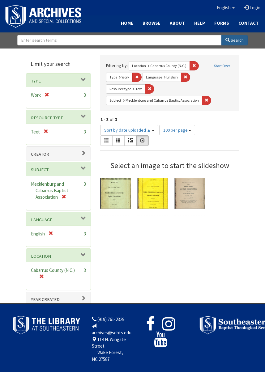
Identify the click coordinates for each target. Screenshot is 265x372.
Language (41, 219)
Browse (151, 23)
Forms (221, 23)
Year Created (45, 299)
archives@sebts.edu (111, 333)
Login (252, 8)
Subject (40, 169)
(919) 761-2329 (110, 319)
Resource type (47, 117)
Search (234, 40)
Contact (248, 23)
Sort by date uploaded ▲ (129, 130)
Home (127, 23)
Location (41, 256)
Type (36, 81)
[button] (225, 7)
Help (199, 23)
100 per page (177, 130)
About (177, 23)
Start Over (222, 65)
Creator (40, 154)
